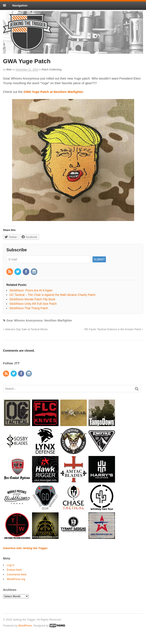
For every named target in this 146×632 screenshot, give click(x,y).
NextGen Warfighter (58, 320)
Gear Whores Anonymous (24, 320)
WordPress (25, 625)
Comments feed (16, 574)
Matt (9, 69)
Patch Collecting (52, 69)
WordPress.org (16, 579)
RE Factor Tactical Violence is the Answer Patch (113, 329)
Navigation (20, 5)
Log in (10, 565)
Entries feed (14, 569)
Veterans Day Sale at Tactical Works (25, 329)
